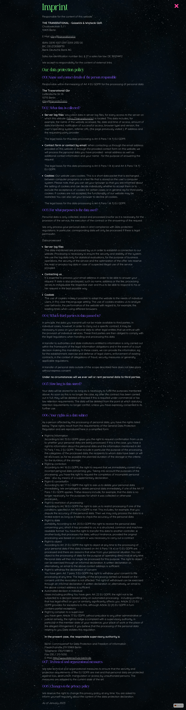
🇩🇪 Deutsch (178, 705)
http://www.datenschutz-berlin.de (72, 657)
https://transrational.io (80, 118)
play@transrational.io (62, 36)
